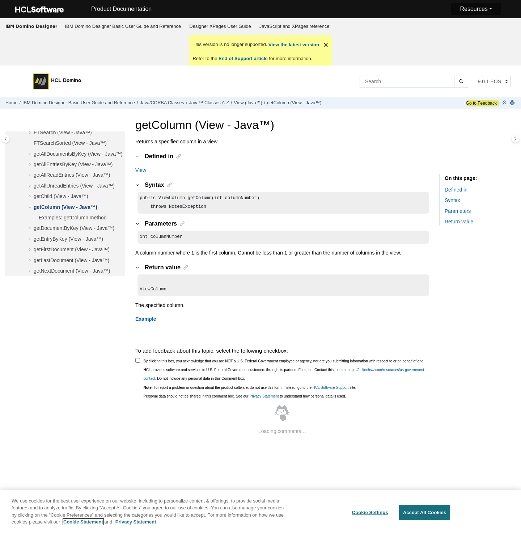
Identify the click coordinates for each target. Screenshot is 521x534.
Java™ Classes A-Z (209, 102)
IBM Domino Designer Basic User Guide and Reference (123, 26)
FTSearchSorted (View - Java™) (70, 143)
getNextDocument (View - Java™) (72, 271)
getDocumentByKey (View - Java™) (74, 228)
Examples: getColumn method (73, 217)
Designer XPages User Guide (220, 26)
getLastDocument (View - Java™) (71, 260)
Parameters (458, 211)
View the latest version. (293, 44)
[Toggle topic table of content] (515, 139)
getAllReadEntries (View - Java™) (72, 175)
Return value (459, 221)
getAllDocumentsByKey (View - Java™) (78, 154)
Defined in (456, 190)
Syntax (452, 200)
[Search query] (414, 81)
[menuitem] (123, 26)
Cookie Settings (370, 516)
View (140, 170)
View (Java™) (248, 102)
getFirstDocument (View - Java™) (72, 249)
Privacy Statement (264, 400)
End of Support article (243, 58)
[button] (31, 132)
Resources (473, 9)
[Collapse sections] (505, 103)
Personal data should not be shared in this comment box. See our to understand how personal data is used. (245, 400)
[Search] (461, 81)
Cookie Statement (83, 526)
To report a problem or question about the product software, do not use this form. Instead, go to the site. (250, 391)
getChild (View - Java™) (61, 196)
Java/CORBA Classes (162, 102)
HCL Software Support (331, 391)
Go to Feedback (481, 103)
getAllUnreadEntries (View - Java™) (74, 186)
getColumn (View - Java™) (294, 102)
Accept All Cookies (424, 516)
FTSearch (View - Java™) (63, 132)
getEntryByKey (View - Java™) (68, 239)
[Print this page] (513, 103)
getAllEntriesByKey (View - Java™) (73, 164)
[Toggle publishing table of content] (5, 139)
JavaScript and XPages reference (294, 26)
